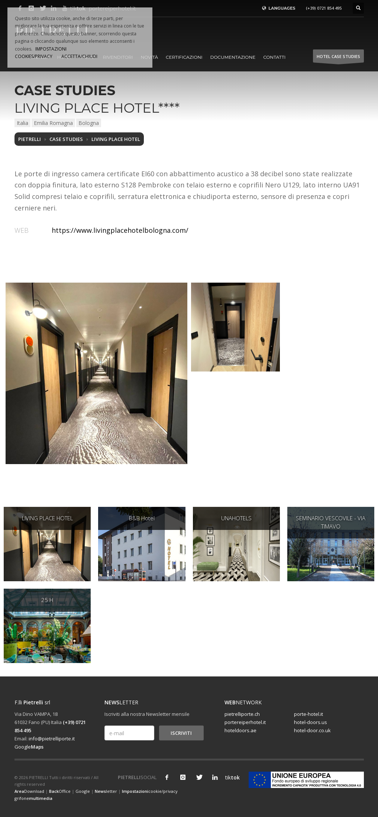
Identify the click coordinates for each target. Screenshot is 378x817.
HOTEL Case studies (338, 58)
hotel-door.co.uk (312, 730)
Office (60, 791)
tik (230, 777)
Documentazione (233, 57)
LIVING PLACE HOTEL (115, 139)
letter (106, 791)
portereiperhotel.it (245, 722)
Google (28, 746)
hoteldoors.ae (240, 730)
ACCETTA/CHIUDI (79, 56)
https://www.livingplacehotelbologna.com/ (120, 230)
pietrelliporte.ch (242, 714)
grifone (33, 798)
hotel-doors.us (310, 722)
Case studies (66, 139)
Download (29, 791)
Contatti (274, 57)
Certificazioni (184, 57)
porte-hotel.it (308, 714)
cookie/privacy (150, 791)
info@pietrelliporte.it (52, 738)
